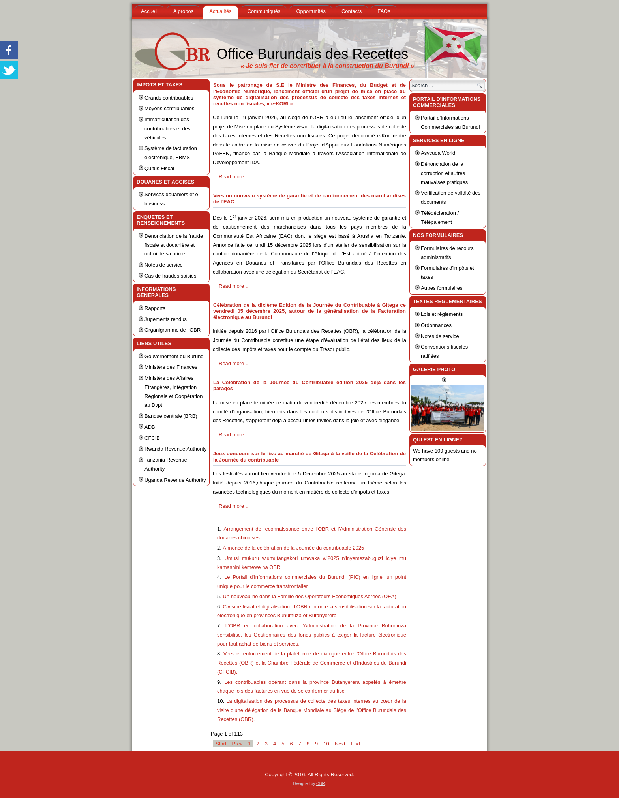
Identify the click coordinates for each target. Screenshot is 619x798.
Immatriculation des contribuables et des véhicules (167, 128)
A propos (183, 11)
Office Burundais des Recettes (313, 54)
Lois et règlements (442, 314)
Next (340, 744)
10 (326, 744)
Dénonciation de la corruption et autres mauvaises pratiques (444, 173)
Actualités (220, 11)
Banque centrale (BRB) (170, 416)
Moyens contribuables (169, 108)
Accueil (149, 11)
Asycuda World (438, 153)
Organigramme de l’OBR (172, 330)
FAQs (383, 11)
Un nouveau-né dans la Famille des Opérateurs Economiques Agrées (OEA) (309, 596)
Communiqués (264, 11)
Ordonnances (436, 325)
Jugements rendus (165, 319)
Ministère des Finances (170, 367)
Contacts (351, 11)
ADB (149, 427)
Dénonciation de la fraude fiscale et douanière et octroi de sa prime (173, 245)
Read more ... (234, 177)
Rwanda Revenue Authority (175, 449)
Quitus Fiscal (159, 168)
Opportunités (310, 11)
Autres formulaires (441, 288)
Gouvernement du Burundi (174, 356)
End (355, 744)
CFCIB (152, 438)
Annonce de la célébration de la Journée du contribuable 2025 (293, 548)
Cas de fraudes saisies (170, 276)
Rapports (154, 308)
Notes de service (163, 265)
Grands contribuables (168, 98)
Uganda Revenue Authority (175, 480)
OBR (320, 783)
